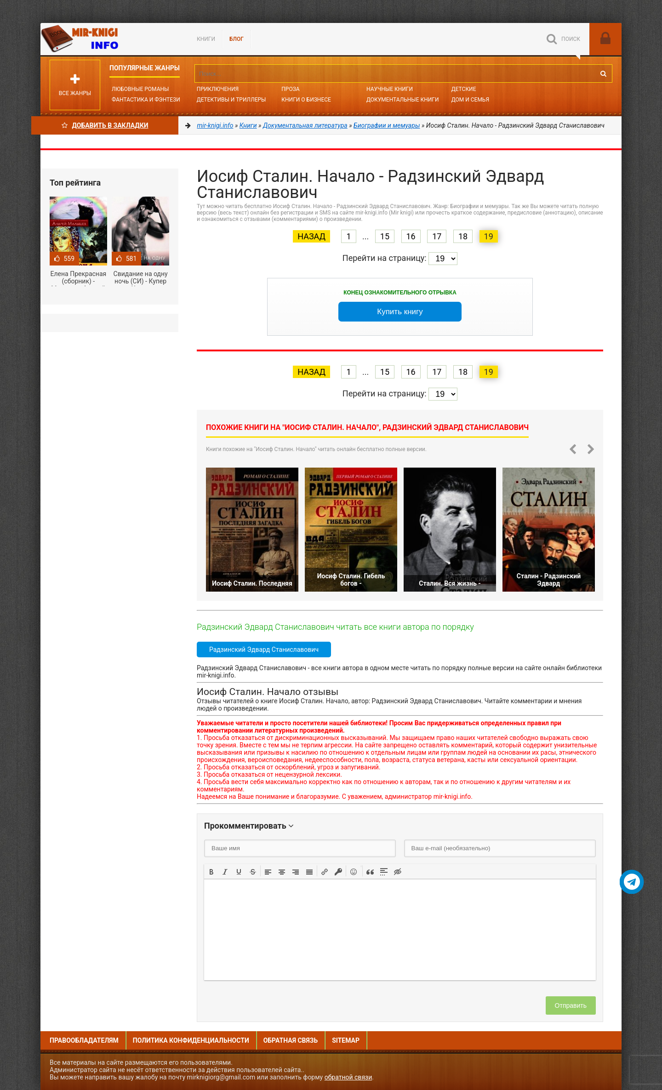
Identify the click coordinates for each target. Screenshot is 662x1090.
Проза (290, 89)
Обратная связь (290, 1040)
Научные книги (389, 89)
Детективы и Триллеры (231, 99)
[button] (211, 870)
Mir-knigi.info (109, 39)
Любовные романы (140, 89)
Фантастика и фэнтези (146, 99)
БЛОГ (236, 39)
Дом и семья (470, 99)
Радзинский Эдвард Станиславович (264, 649)
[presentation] (211, 871)
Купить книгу (400, 311)
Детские (463, 89)
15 (384, 236)
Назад (311, 236)
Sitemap (346, 1040)
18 (463, 236)
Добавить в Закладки (105, 125)
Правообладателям (84, 1040)
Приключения (218, 89)
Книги (206, 39)
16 (411, 236)
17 (436, 236)
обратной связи (348, 1077)
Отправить (571, 1005)
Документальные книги (402, 99)
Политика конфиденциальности (191, 1040)
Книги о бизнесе (306, 99)
